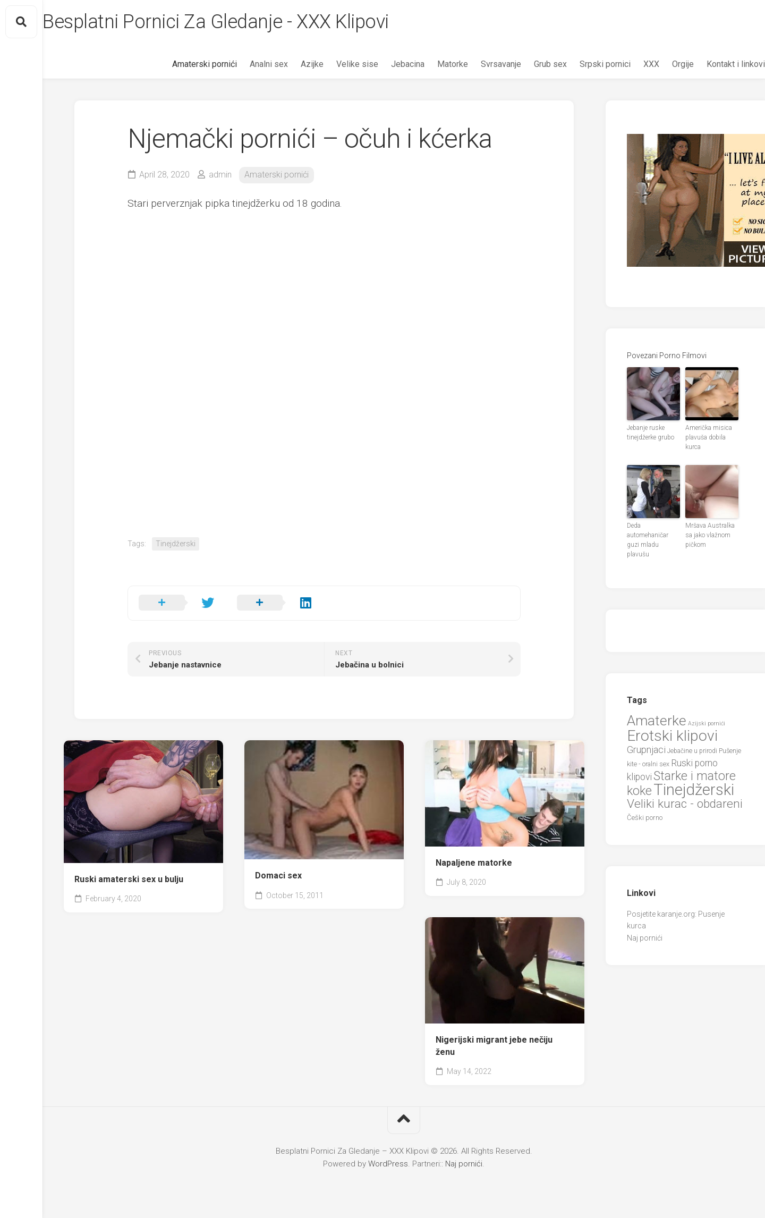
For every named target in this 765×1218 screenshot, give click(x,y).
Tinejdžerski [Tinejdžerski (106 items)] (693, 790)
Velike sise (336, 64)
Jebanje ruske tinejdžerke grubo (650, 432)
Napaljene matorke (474, 863)
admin (220, 175)
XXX (630, 64)
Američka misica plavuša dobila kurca (708, 437)
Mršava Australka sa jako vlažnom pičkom (710, 535)
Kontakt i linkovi (714, 64)
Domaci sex (278, 875)
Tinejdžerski (176, 543)
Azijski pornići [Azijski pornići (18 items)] (706, 723)
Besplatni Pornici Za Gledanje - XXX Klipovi (237, 22)
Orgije (662, 64)
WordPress (388, 1164)
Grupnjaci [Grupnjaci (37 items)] (646, 749)
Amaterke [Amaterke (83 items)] (656, 720)
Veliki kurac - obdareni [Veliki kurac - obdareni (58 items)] (685, 804)
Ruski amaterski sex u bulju (128, 879)
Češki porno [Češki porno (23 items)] (644, 818)
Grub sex (529, 64)
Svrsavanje (480, 64)
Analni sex (247, 64)
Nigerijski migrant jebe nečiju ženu (494, 1046)
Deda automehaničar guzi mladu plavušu (647, 540)
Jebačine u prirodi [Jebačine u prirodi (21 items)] (692, 751)
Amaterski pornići (183, 64)
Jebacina (386, 64)
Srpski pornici (583, 64)
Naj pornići (644, 938)
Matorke (431, 64)
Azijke (290, 64)
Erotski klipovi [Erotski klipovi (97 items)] (672, 736)
